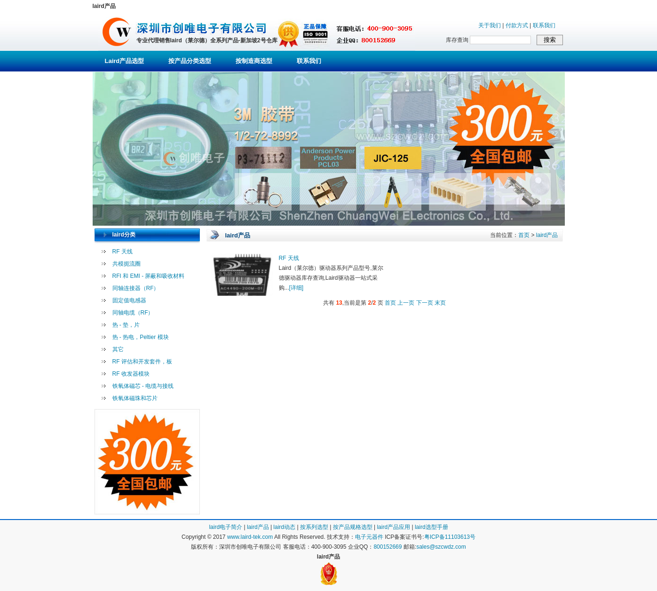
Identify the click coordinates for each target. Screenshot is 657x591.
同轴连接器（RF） (135, 288)
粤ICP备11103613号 (449, 537)
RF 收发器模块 (131, 373)
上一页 (405, 302)
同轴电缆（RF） (133, 312)
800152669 (387, 547)
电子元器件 (369, 537)
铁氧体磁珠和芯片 (135, 398)
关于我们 (489, 25)
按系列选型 (314, 527)
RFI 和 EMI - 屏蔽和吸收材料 (148, 276)
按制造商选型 (254, 60)
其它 (118, 349)
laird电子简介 (225, 527)
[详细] (296, 287)
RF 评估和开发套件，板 (142, 361)
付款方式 (517, 25)
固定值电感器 (129, 300)
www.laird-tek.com (250, 537)
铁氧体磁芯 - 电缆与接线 (143, 386)
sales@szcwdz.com (441, 547)
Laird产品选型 (124, 60)
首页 (524, 235)
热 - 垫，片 (126, 325)
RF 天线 (122, 251)
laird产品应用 (393, 527)
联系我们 (544, 25)
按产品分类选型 (189, 60)
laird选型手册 (431, 527)
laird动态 (284, 527)
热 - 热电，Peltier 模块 (140, 337)
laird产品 (547, 235)
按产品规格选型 (352, 527)
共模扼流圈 (126, 263)
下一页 (424, 302)
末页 (440, 302)
